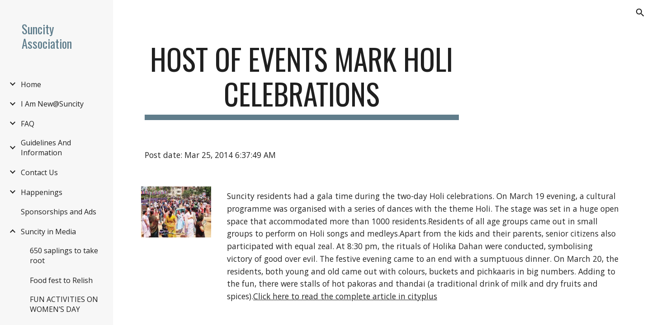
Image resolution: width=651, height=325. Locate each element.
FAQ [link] (27, 124)
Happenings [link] (41, 192)
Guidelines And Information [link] (46, 148)
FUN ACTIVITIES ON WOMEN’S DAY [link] (64, 304)
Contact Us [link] (39, 172)
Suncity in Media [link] (48, 232)
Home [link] (31, 84)
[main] (301, 81)
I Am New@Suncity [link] (52, 104)
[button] (640, 12)
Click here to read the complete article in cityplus (345, 296)
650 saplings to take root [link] (64, 255)
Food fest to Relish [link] (61, 280)
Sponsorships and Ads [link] (58, 212)
